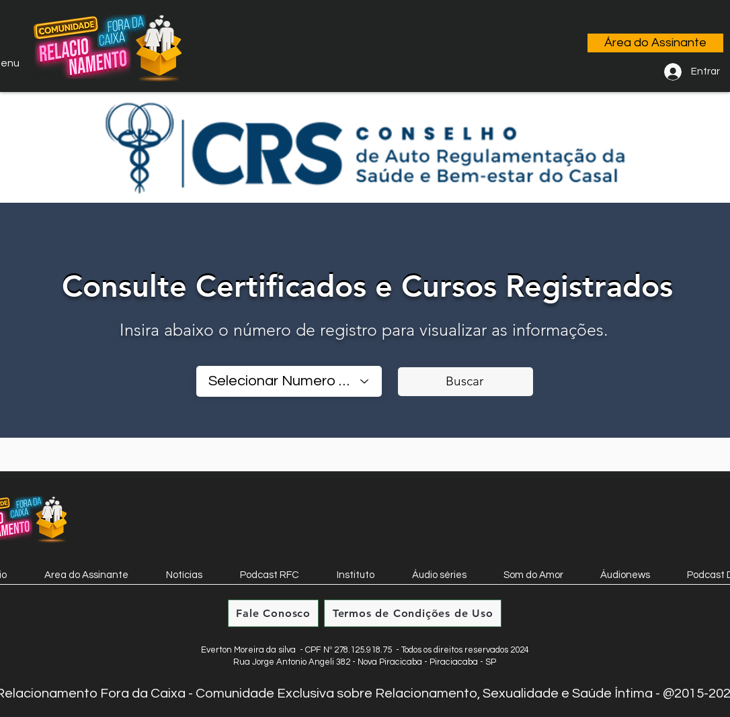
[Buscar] (465, 381)
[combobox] (289, 381)
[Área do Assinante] (655, 43)
